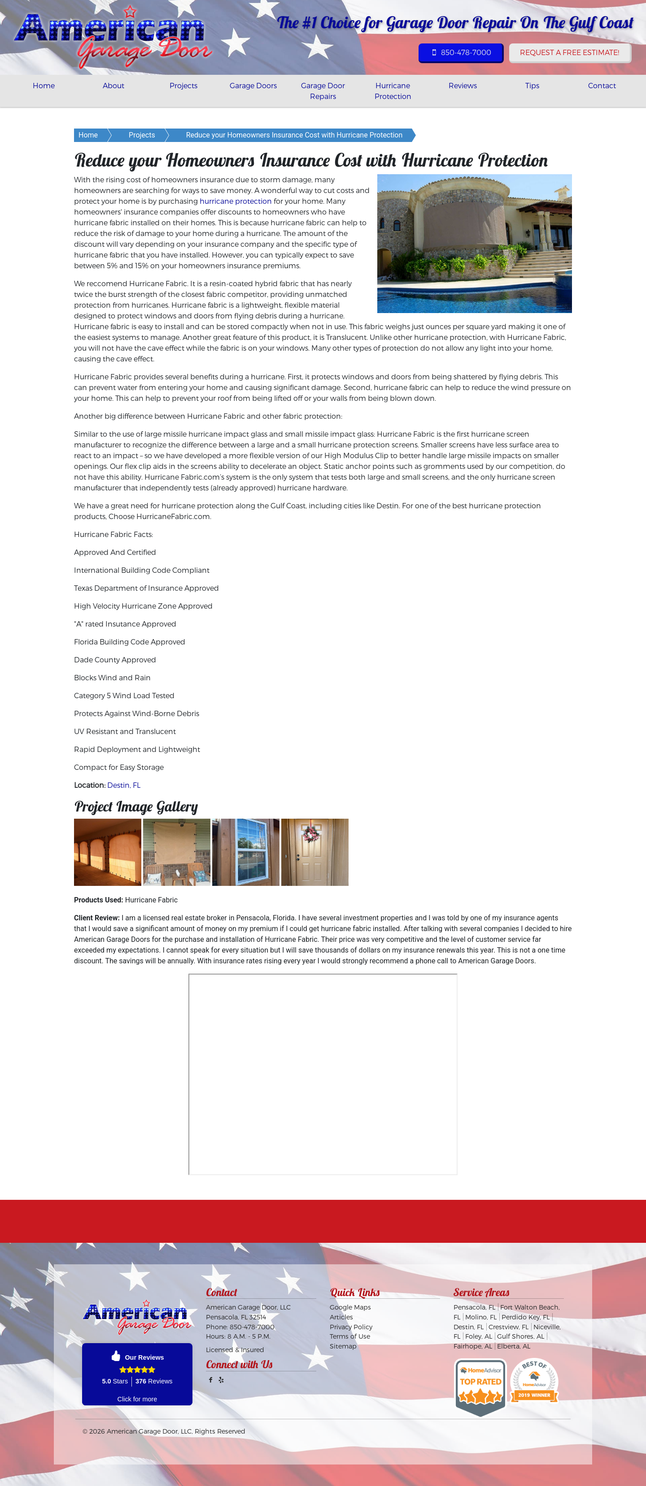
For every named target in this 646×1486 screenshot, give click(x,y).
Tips (532, 85)
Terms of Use (350, 1336)
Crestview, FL (508, 1327)
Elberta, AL (513, 1346)
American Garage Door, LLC (149, 1431)
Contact (602, 85)
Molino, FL (481, 1317)
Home (44, 85)
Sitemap (343, 1346)
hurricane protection (236, 201)
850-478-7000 (460, 52)
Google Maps (350, 1307)
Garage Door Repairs (323, 90)
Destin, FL (123, 785)
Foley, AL (478, 1336)
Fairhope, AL (473, 1346)
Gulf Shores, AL (520, 1336)
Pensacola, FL (474, 1307)
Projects (183, 85)
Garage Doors (253, 85)
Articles (341, 1317)
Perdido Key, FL (526, 1317)
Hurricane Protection (393, 90)
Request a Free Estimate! (569, 52)
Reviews (463, 85)
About (113, 85)
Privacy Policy (351, 1327)
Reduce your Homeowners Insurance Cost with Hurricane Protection (294, 135)
